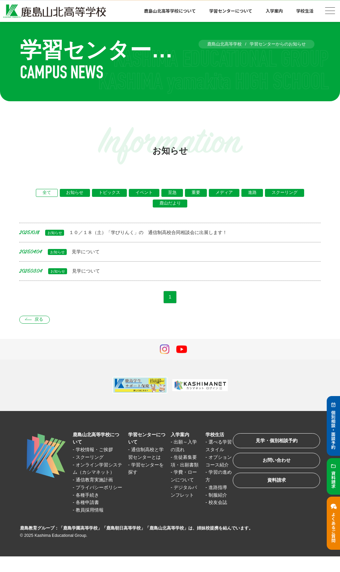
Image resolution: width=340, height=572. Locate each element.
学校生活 (304, 11)
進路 (253, 193)
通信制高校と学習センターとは (144, 458)
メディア (225, 193)
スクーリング (286, 193)
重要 (196, 193)
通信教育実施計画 (96, 488)
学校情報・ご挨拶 (96, 450)
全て (45, 193)
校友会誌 (216, 510)
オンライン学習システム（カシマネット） (97, 473)
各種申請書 (88, 518)
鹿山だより (170, 204)
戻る (39, 320)
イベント (143, 193)
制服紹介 (216, 503)
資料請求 (275, 484)
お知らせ (73, 193)
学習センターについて (230, 11)
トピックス (109, 193)
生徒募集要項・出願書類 (183, 465)
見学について (60, 252)
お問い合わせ (275, 463)
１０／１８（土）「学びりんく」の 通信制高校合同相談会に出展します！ (128, 233)
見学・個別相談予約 (275, 443)
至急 (172, 193)
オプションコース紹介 (215, 465)
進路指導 (216, 495)
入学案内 (274, 11)
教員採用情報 (91, 525)
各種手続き (88, 510)
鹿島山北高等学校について (170, 11)
